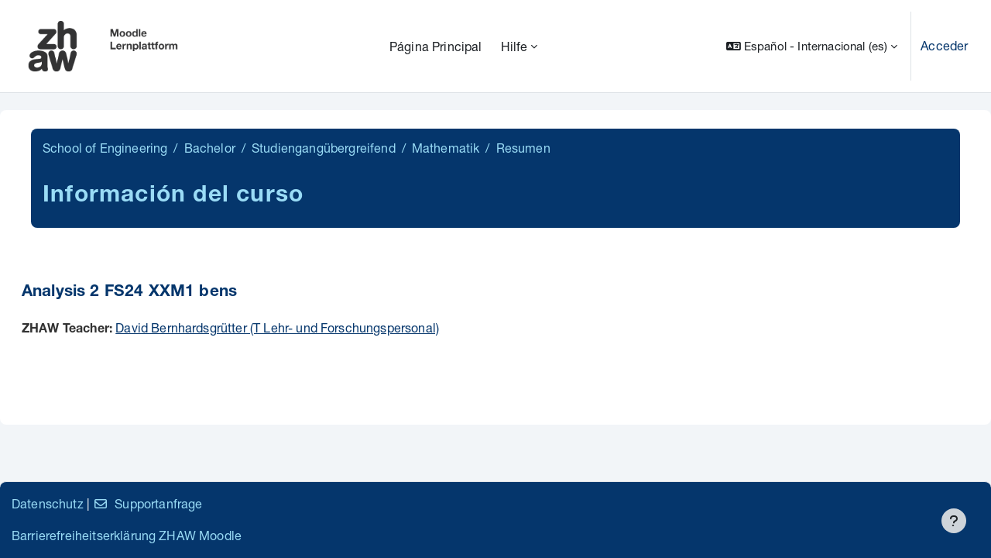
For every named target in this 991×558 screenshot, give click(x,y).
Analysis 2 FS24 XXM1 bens (129, 292)
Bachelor (209, 147)
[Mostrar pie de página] (953, 520)
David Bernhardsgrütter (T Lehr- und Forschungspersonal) (277, 327)
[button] (811, 46)
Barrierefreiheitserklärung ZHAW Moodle (127, 535)
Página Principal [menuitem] (435, 46)
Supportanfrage (147, 503)
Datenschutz (48, 503)
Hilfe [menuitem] (514, 46)
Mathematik (446, 147)
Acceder (944, 45)
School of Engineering (105, 147)
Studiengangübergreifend (324, 147)
